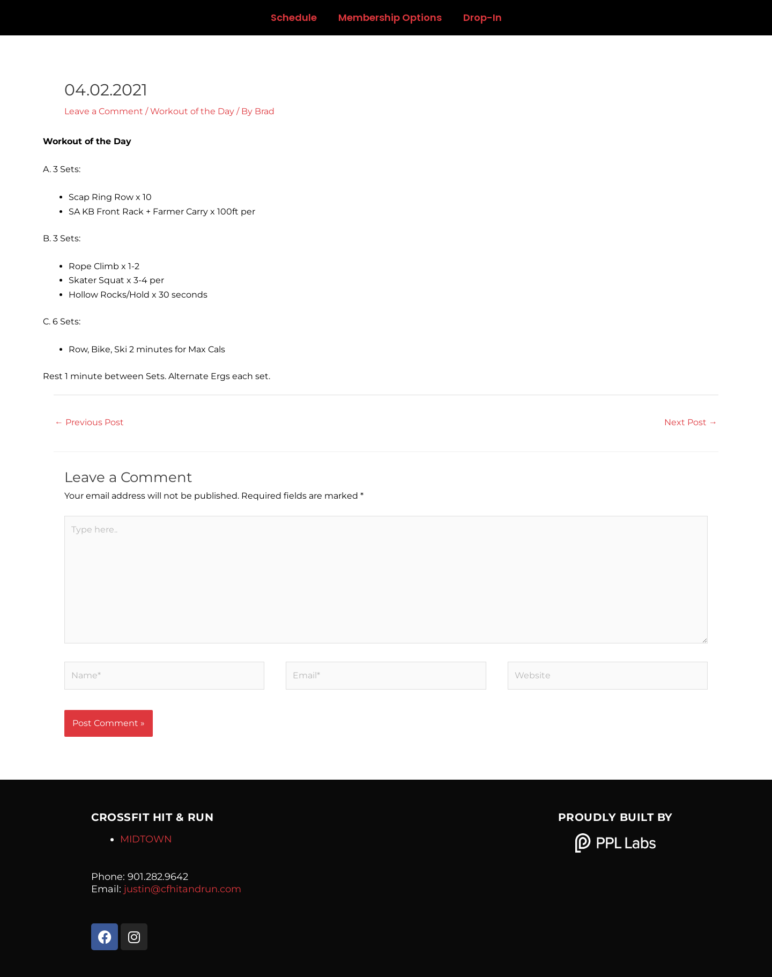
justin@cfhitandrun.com (182, 889)
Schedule (294, 17)
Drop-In (482, 17)
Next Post (690, 422)
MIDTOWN (146, 839)
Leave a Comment (103, 111)
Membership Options (390, 17)
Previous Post (89, 422)
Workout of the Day (192, 111)
